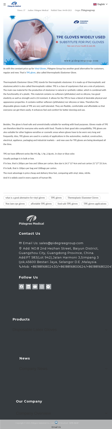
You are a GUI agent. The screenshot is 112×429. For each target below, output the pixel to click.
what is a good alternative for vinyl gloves (25, 197)
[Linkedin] (28, 286)
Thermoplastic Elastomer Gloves (83, 197)
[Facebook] (21, 286)
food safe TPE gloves (68, 203)
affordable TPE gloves (41, 203)
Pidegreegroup (88, 10)
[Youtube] (35, 286)
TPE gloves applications (95, 203)
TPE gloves (56, 197)
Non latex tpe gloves (15, 203)
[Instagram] (41, 286)
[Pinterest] (48, 286)
